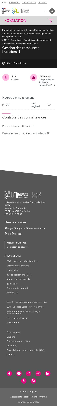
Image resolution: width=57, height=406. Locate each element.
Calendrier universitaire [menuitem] (18, 265)
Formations (7, 30)
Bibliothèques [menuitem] (13, 332)
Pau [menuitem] (9, 233)
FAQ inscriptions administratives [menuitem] (22, 261)
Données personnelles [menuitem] (28, 402)
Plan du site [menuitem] (12, 292)
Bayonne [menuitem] (21, 228)
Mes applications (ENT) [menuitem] (19, 274)
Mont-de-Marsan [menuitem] (37, 228)
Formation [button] (15, 20)
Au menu (42, 2)
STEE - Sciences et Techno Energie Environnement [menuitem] (23, 312)
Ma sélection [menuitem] (13, 270)
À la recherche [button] (29, 2)
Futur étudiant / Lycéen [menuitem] (18, 341)
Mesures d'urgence (16, 242)
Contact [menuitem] (10, 354)
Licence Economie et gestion (40, 30)
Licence (19, 30)
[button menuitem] (52, 11)
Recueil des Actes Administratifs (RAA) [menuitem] (25, 350)
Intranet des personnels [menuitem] (18, 279)
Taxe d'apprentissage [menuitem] (17, 318)
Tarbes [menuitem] (17, 233)
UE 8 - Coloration (12, 40)
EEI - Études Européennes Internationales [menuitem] (27, 302)
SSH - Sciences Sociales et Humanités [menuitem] (25, 306)
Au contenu (14, 2)
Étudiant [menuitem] (11, 336)
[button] (49, 20)
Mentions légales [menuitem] (28, 391)
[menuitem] (9, 373)
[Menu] (45, 11)
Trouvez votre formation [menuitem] (18, 288)
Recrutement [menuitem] (13, 322)
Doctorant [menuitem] (11, 345)
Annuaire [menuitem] (12, 283)
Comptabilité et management (37, 40)
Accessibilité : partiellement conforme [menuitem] (28, 396)
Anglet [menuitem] (10, 228)
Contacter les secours (18, 246)
